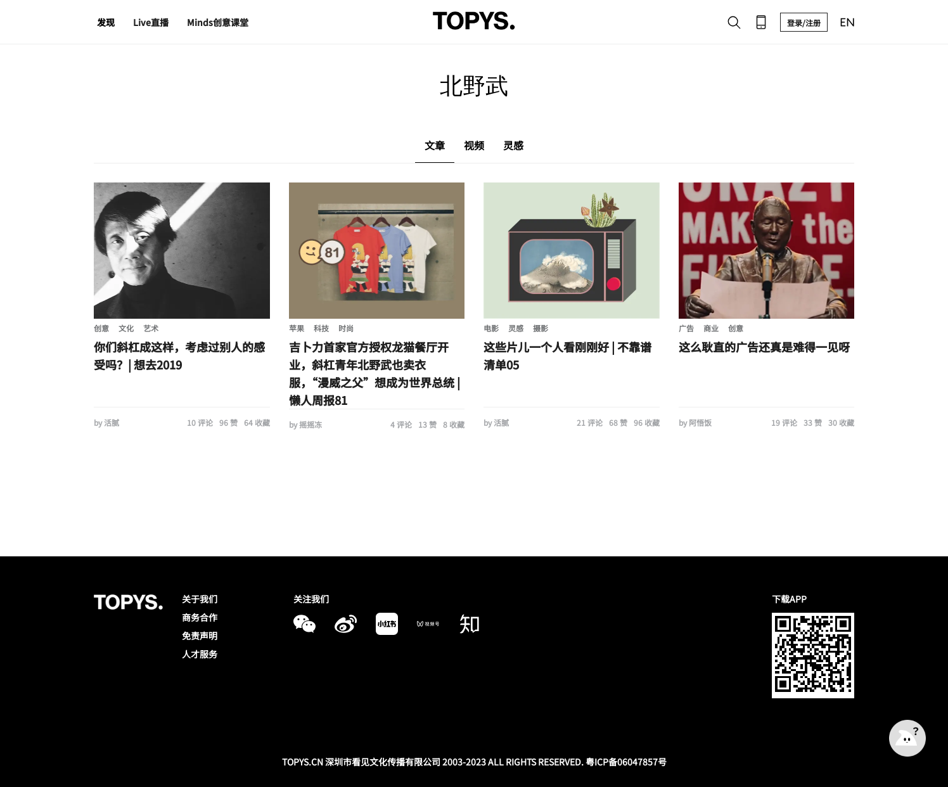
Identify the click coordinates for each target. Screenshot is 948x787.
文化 (126, 328)
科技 (321, 328)
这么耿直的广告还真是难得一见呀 (764, 346)
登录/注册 (804, 22)
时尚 (346, 328)
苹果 (296, 328)
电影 (491, 328)
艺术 (150, 328)
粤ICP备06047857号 (626, 761)
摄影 (540, 328)
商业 (711, 328)
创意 (101, 328)
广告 (686, 328)
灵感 (515, 328)
